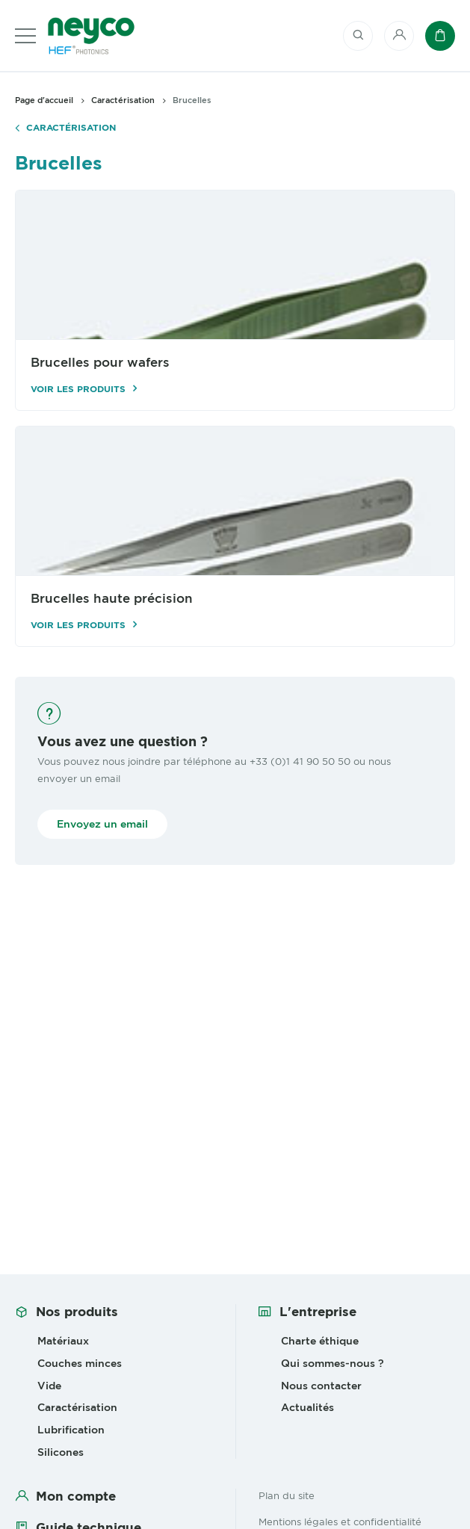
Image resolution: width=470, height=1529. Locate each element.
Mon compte (76, 1496)
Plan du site (287, 1495)
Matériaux (63, 1340)
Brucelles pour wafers (100, 362)
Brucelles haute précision (112, 599)
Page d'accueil (44, 100)
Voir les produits (78, 389)
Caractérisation (71, 128)
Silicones (60, 1452)
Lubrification (71, 1429)
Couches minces (79, 1363)
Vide (49, 1385)
